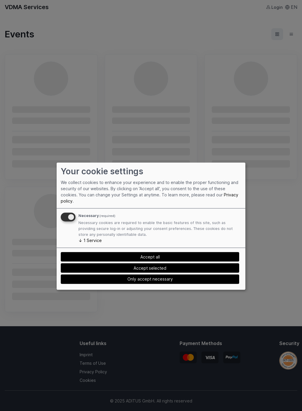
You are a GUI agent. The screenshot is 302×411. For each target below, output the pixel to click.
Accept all (150, 256)
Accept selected (150, 268)
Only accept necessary (150, 278)
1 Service (90, 240)
